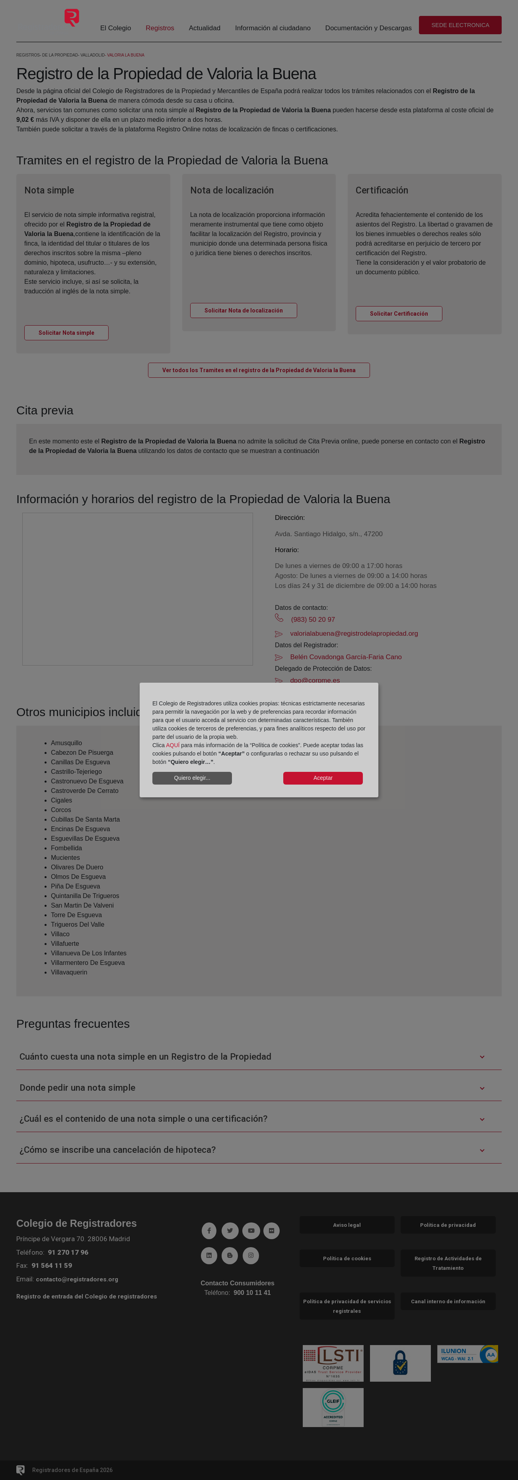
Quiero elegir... (192, 778)
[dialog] (259, 740)
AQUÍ (172, 745)
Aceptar (323, 778)
